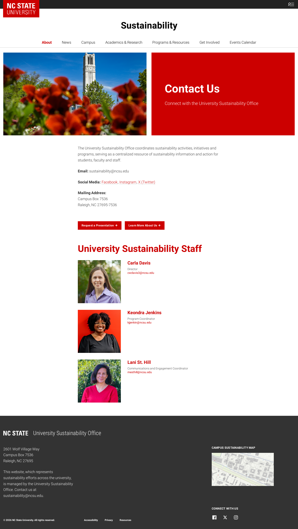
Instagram (127, 182)
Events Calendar (243, 42)
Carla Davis (138, 263)
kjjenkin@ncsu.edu (139, 322)
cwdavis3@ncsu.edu (140, 272)
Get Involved (209, 42)
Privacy (109, 520)
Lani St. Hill (139, 362)
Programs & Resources (170, 42)
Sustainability (149, 25)
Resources (125, 520)
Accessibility (91, 520)
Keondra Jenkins (144, 312)
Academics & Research (123, 42)
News (66, 42)
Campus (88, 42)
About (47, 42)
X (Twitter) (146, 182)
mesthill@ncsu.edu (139, 372)
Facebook (110, 182)
